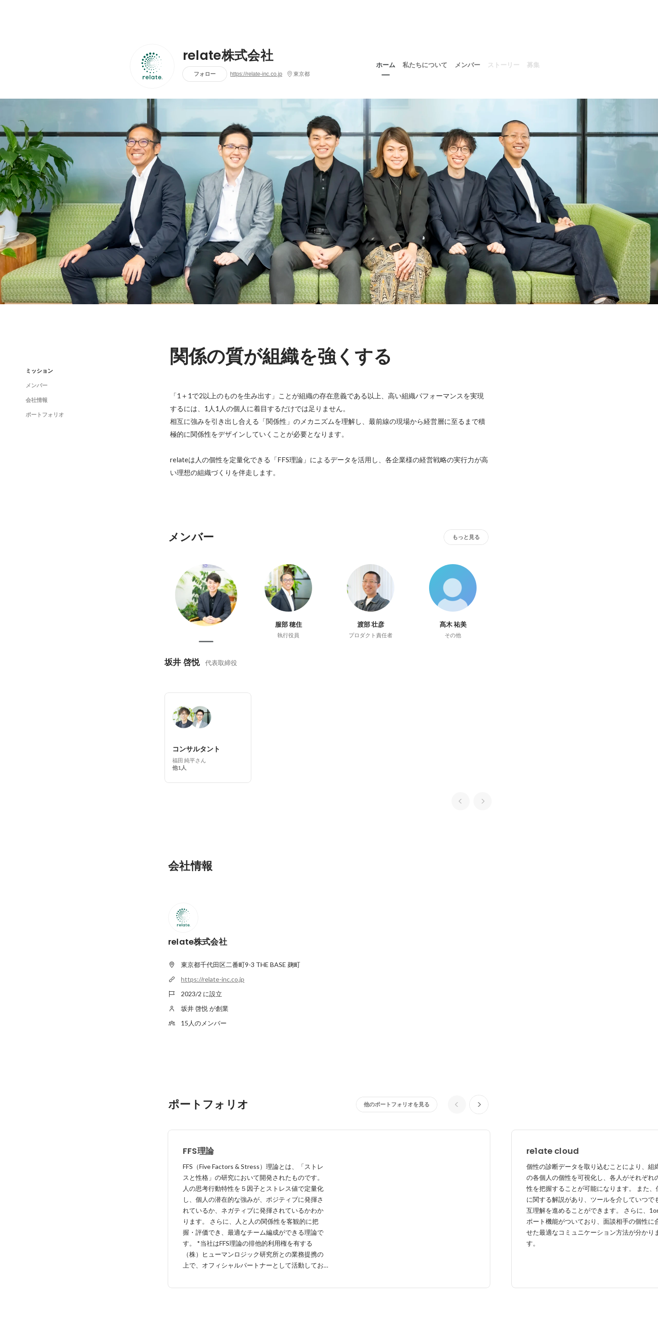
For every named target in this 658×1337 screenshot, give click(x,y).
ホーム (385, 63)
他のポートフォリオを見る (397, 1104)
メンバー (467, 63)
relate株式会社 (228, 56)
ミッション (39, 371)
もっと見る (466, 537)
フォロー (205, 74)
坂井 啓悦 (182, 662)
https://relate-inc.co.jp (256, 74)
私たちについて (425, 63)
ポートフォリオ (45, 414)
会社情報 (37, 400)
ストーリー (504, 63)
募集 (533, 63)
